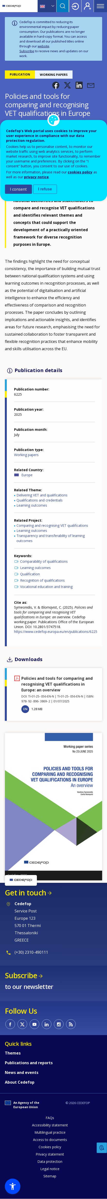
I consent (18, 189)
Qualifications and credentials (39, 500)
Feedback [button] (102, 1148)
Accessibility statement (50, 1125)
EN (25, 709)
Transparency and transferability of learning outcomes (50, 538)
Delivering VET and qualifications (41, 495)
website (43, 46)
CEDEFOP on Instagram (59, 1024)
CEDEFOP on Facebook (10, 1024)
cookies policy (80, 172)
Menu (100, 6)
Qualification (30, 574)
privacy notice (36, 177)
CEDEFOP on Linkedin (46, 1024)
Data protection (49, 1161)
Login (75, 6)
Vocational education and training (46, 586)
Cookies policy (50, 1147)
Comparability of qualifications (44, 561)
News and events (21, 1072)
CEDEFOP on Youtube (34, 1024)
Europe (27, 475)
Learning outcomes (31, 505)
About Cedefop (19, 1082)
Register (88, 6)
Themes (13, 1053)
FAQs (50, 1117)
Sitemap (49, 1176)
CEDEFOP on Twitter (22, 1024)
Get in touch (25, 893)
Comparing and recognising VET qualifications (52, 525)
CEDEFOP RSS (71, 1024)
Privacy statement (50, 1154)
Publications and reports (29, 1062)
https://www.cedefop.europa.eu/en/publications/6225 (55, 631)
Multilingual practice (50, 1132)
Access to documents (50, 1139)
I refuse (45, 189)
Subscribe (26, 51)
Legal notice (49, 1168)
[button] (56, 85)
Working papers (26, 454)
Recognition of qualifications (42, 580)
